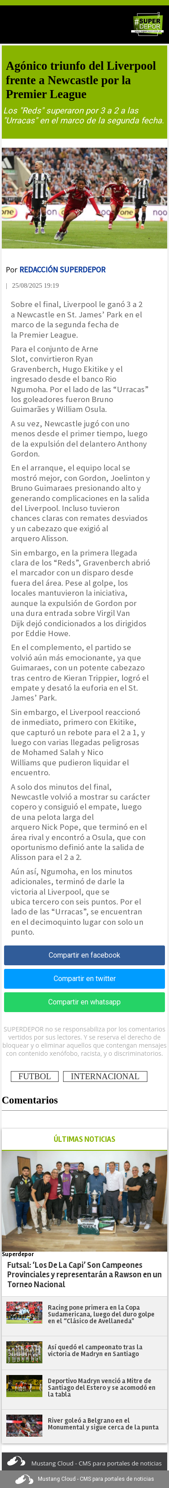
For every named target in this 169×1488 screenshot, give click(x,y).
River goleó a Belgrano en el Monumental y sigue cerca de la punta (103, 1423)
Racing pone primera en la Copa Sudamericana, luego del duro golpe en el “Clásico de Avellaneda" (101, 1314)
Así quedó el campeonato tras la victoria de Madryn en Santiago (95, 1350)
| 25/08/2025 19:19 (32, 285)
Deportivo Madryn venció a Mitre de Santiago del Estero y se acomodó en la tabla (101, 1387)
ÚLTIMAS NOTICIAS (84, 1139)
